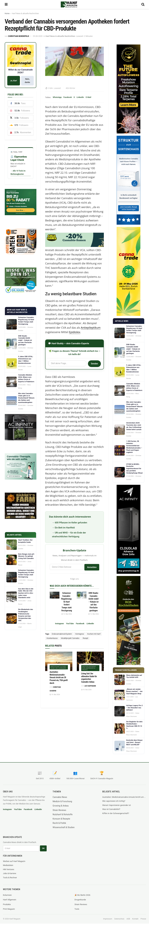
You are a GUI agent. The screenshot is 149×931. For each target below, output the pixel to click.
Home (7, 13)
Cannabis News (60, 797)
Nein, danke (27, 80)
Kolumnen (7, 895)
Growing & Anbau (60, 806)
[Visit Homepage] (73, 4)
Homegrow (79, 634)
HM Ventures (8, 869)
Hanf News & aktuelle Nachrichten (25, 13)
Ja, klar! (13, 80)
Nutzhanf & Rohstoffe (62, 814)
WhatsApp (57, 97)
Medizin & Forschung (62, 801)
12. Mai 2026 (93, 614)
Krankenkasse (52, 638)
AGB (128, 919)
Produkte (7, 904)
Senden (94, 363)
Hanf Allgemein (9, 900)
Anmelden (92, 567)
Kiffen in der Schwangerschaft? (115, 813)
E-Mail (88, 97)
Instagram (59, 623)
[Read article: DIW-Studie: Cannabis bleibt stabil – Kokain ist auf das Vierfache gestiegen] (81, 595)
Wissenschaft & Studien (63, 827)
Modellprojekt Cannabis (70, 638)
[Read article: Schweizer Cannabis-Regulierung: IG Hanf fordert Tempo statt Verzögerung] (54, 595)
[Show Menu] (6, 4)
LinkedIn (80, 97)
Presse (143, 919)
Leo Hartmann (90, 686)
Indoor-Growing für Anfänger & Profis (89, 668)
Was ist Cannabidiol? (111, 809)
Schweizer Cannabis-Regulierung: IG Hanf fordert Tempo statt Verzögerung (66, 602)
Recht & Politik (59, 823)
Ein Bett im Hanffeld (65, 527)
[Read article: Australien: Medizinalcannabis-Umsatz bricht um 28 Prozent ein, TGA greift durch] (58, 661)
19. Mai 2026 (55, 694)
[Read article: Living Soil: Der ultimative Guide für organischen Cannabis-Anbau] (90, 661)
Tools (77, 909)
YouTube (70, 623)
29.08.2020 (37, 36)
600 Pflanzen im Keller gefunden (71, 522)
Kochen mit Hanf (93, 634)
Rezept (85, 638)
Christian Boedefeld (18, 36)
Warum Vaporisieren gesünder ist (116, 805)
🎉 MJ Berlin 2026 (82, 895)
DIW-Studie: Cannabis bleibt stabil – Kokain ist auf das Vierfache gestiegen (93, 602)
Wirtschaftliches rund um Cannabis (58, 667)
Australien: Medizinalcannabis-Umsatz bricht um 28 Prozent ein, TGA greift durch (59, 677)
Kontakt (135, 919)
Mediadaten (8, 865)
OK (43, 848)
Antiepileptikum (91, 327)
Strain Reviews (59, 810)
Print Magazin (9, 909)
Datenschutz (119, 919)
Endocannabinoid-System (62, 634)
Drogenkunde (80, 900)
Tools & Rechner (10, 877)
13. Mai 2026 (67, 614)
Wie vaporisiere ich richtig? (113, 801)
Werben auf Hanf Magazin (14, 861)
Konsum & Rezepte (61, 819)
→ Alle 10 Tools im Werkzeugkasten (18, 172)
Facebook (67, 97)
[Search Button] (142, 4)
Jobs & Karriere (9, 873)
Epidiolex (74, 332)
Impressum (107, 919)
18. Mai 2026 (86, 689)
